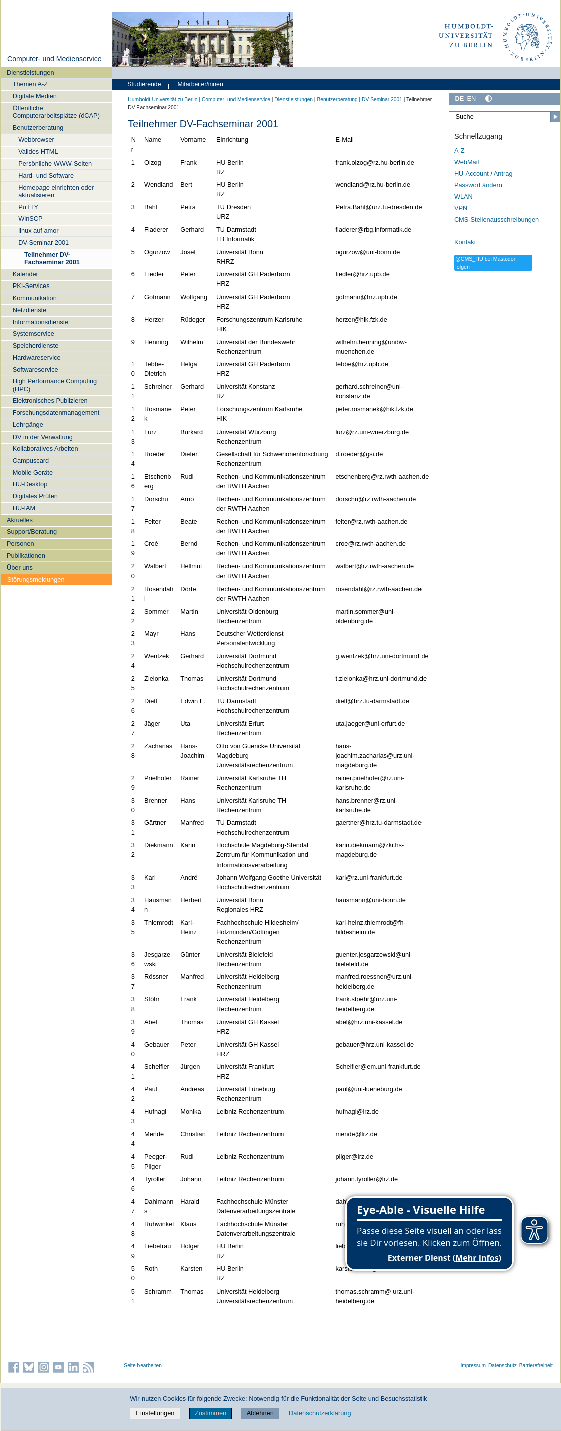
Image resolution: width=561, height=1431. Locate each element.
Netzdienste (30, 310)
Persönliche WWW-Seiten (55, 163)
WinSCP (30, 218)
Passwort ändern (478, 185)
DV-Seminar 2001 (43, 242)
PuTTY (28, 207)
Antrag (503, 173)
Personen (20, 543)
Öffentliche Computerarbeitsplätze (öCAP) (56, 111)
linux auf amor (38, 230)
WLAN (463, 196)
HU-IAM (24, 508)
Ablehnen (260, 1413)
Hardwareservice (37, 357)
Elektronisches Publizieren (50, 400)
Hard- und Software (46, 175)
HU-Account (471, 173)
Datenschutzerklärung (320, 1413)
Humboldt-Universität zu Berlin (162, 99)
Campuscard (31, 460)
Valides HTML (38, 151)
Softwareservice (35, 369)
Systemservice (33, 333)
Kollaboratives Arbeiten (45, 448)
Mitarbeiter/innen (200, 84)
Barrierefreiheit (536, 1365)
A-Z (459, 150)
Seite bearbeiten (143, 1365)
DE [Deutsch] (459, 98)
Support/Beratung (32, 531)
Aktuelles (20, 520)
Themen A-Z (30, 84)
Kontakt (465, 242)
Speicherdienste (36, 345)
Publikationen (26, 555)
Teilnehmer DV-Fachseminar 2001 (52, 258)
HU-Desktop (30, 484)
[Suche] (504, 116)
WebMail (466, 162)
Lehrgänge (28, 424)
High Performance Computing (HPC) (55, 384)
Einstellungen (155, 1413)
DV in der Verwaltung (43, 437)
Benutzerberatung (38, 127)
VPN (460, 208)
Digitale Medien (35, 96)
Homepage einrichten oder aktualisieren (56, 191)
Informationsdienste (41, 322)
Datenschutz (502, 1365)
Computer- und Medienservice (54, 59)
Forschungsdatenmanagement (56, 412)
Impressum (473, 1365)
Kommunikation (35, 298)
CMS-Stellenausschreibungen (496, 219)
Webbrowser (36, 140)
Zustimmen (210, 1413)
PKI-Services (31, 286)
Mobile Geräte (33, 472)
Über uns (20, 567)
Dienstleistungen (30, 72)
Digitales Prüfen (35, 496)
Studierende (144, 84)
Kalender (25, 274)
